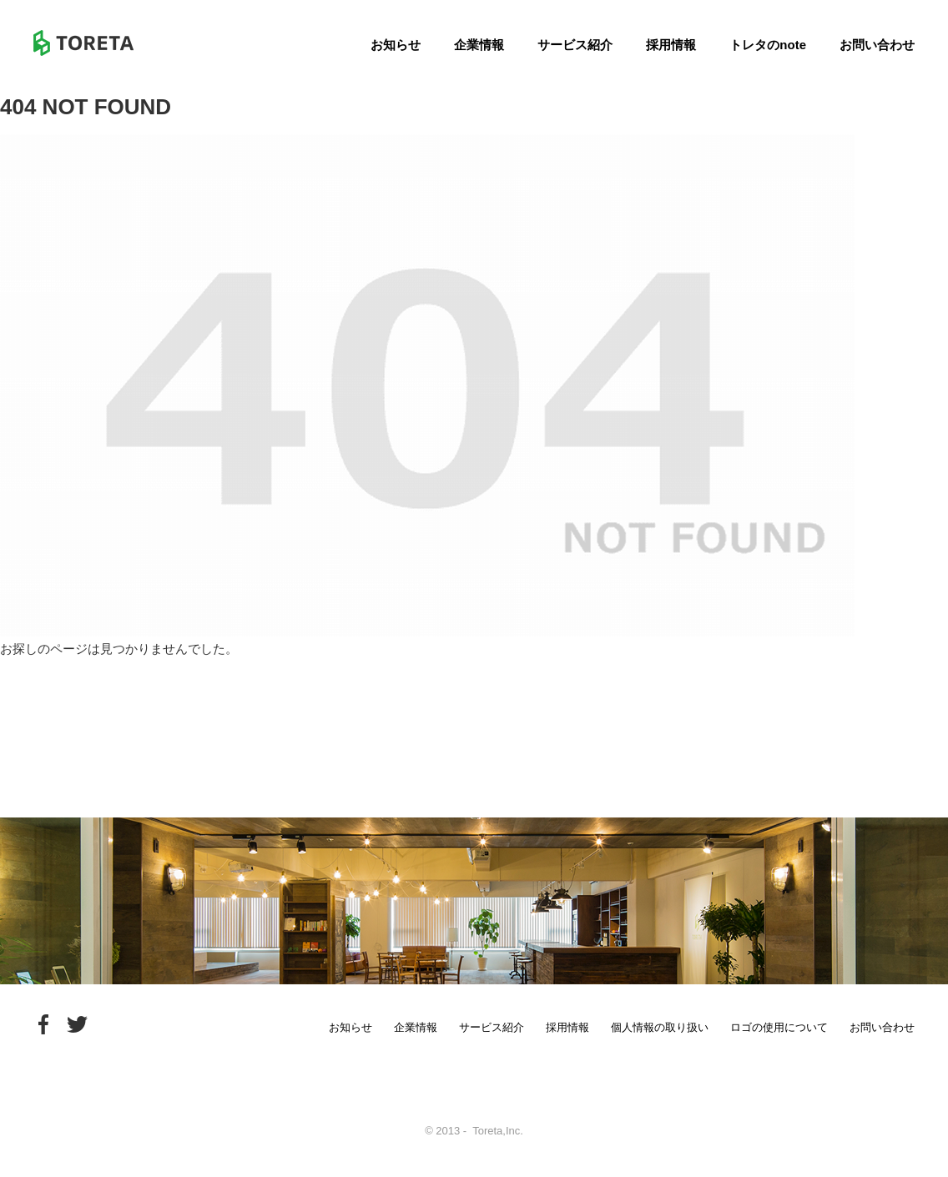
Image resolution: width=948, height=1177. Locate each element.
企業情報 (479, 45)
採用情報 (671, 45)
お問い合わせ (877, 45)
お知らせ (396, 45)
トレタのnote (767, 45)
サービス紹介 (575, 45)
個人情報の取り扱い (659, 1027)
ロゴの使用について (779, 1027)
